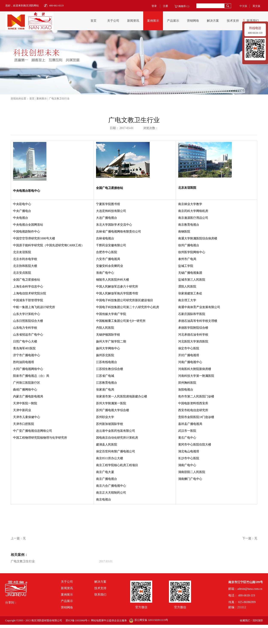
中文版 (243, 6)
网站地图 (95, 620)
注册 (165, 6)
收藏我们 (245, 620)
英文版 (256, 6)
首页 (93, 20)
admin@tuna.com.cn (249, 588)
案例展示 (41, 98)
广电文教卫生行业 (59, 98)
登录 (154, 6)
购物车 (182, 6)
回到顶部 (258, 620)
